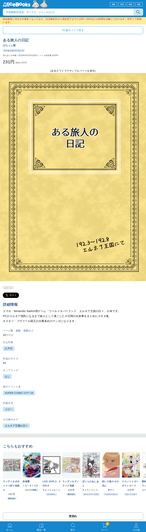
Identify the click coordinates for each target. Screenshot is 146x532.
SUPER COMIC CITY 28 (19, 393)
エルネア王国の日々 (16, 425)
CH (122, 4)
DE (139, 4)
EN (113, 4)
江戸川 (9, 348)
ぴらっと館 (9, 45)
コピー (9, 409)
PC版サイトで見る (73, 30)
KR (130, 4)
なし (7, 376)
